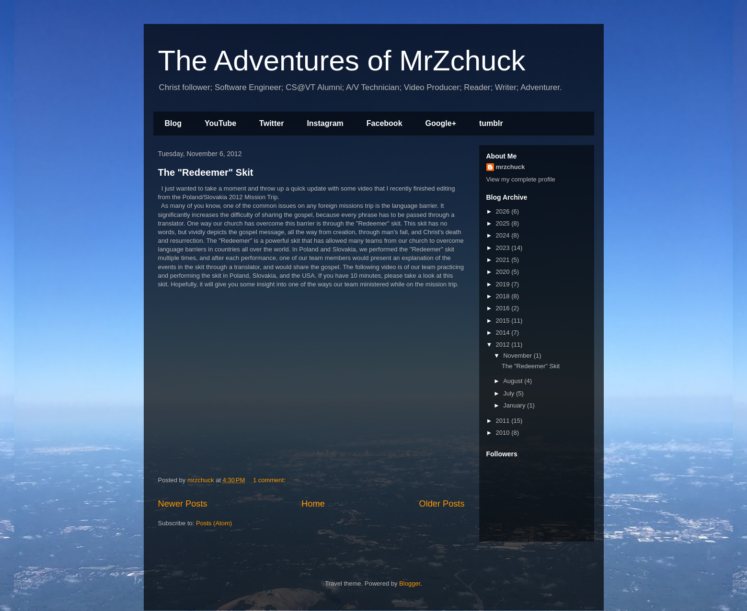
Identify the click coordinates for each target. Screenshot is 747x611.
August (513, 381)
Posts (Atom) (214, 523)
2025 (504, 223)
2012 (504, 344)
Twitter (271, 123)
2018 (504, 296)
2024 (504, 235)
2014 (504, 332)
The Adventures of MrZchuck (342, 61)
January (515, 405)
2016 (504, 308)
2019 (504, 284)
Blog (173, 123)
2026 (504, 211)
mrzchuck (510, 166)
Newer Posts (182, 504)
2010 (504, 432)
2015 (504, 320)
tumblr (491, 123)
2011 (504, 420)
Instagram (325, 123)
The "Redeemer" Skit (205, 172)
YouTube (220, 123)
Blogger (409, 583)
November (518, 355)
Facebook (384, 123)
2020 (504, 271)
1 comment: (270, 480)
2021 (504, 259)
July (509, 393)
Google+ (440, 123)
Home (313, 504)
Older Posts (441, 504)
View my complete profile (520, 179)
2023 (504, 247)
